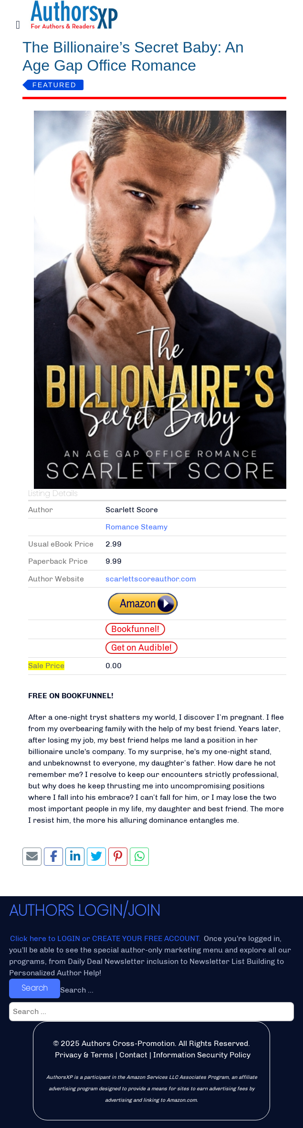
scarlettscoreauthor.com (150, 578)
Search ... (77, 989)
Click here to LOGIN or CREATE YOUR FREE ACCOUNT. (106, 938)
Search (34, 988)
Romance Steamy (136, 526)
